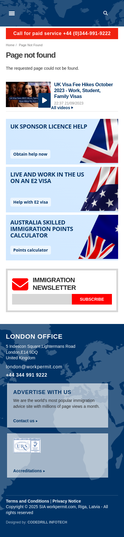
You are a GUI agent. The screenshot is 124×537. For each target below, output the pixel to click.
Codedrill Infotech (47, 522)
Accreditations (27, 470)
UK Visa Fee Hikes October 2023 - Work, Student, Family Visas (83, 90)
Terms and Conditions (27, 501)
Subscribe (92, 299)
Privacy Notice (66, 501)
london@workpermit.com (34, 366)
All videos (60, 108)
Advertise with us (42, 392)
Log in (115, 13)
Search (106, 13)
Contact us (23, 420)
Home (10, 45)
